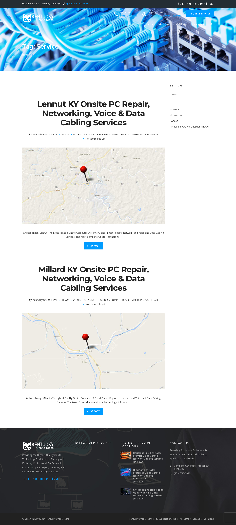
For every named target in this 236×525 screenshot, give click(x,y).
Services (164, 23)
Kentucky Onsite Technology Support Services (152, 518)
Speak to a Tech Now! (77, 3)
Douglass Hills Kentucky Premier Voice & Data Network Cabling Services (148, 455)
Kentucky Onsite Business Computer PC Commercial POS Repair (117, 134)
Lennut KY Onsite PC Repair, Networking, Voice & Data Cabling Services (93, 113)
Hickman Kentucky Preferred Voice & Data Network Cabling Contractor (146, 474)
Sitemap (175, 109)
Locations (176, 115)
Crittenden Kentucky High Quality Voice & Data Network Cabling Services (148, 492)
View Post (93, 245)
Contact (180, 23)
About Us (198, 23)
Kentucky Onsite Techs (45, 134)
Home (149, 23)
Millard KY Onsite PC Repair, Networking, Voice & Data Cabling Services (93, 278)
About (174, 120)
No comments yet (95, 138)
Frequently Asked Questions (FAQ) (190, 126)
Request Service (200, 13)
